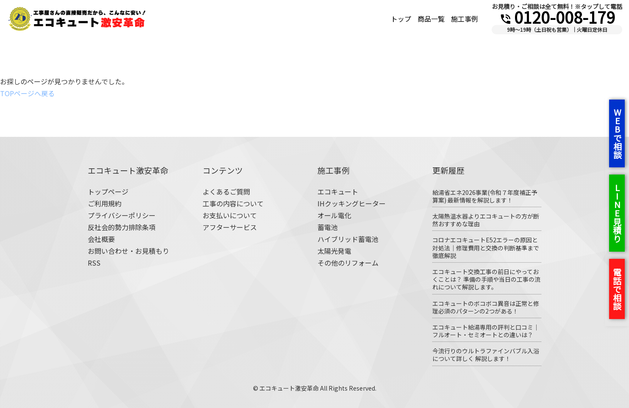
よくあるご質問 (226, 191)
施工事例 (464, 19)
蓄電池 (327, 227)
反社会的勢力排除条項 (122, 227)
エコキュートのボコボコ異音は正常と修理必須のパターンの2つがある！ (485, 307)
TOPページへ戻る (27, 93)
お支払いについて (230, 215)
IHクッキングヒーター (351, 203)
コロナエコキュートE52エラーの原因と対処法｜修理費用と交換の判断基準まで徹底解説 (485, 247)
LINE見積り (617, 213)
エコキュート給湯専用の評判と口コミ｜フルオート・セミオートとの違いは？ (485, 331)
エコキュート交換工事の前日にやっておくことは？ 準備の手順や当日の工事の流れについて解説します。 (486, 279)
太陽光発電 (334, 251)
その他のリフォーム (348, 263)
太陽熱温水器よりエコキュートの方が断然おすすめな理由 (485, 220)
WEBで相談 (617, 133)
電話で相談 (617, 289)
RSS (94, 263)
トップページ (108, 191)
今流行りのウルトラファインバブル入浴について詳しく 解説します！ (485, 355)
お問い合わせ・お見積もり (128, 251)
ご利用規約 (105, 203)
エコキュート (337, 191)
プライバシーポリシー (122, 215)
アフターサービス (230, 227)
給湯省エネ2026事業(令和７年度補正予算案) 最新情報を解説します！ (484, 196)
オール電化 (334, 215)
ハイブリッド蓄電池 (348, 239)
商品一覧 (431, 19)
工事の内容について (233, 203)
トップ (401, 19)
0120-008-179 (557, 17)
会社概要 (101, 239)
